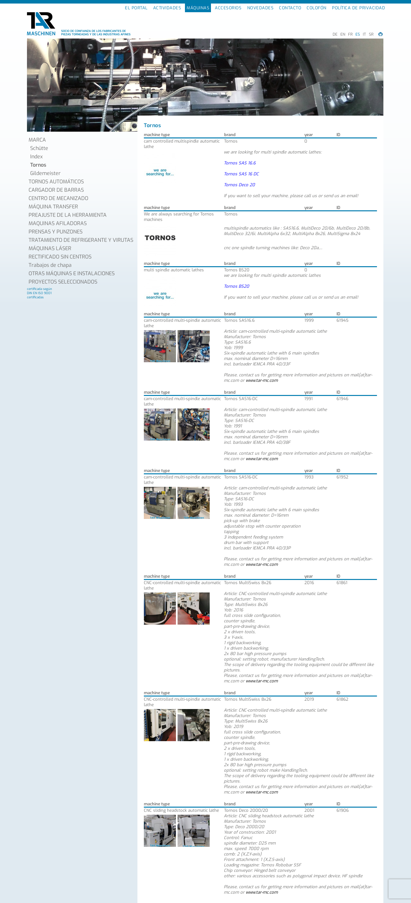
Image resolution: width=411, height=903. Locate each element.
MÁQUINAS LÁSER (50, 248)
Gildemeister (45, 173)
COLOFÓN (317, 8)
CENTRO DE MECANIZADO (58, 198)
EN (342, 34)
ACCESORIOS (228, 8)
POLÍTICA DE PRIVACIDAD (358, 8)
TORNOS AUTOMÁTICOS (56, 181)
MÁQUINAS (198, 8)
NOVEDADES (260, 8)
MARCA (37, 139)
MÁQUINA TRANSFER (53, 206)
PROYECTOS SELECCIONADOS (63, 281)
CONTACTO (290, 8)
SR (371, 34)
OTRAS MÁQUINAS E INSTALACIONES (72, 273)
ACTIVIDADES (167, 8)
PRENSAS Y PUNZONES (56, 231)
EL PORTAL (136, 8)
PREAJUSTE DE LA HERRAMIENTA (68, 215)
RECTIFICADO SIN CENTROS (60, 256)
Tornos (38, 165)
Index (36, 156)
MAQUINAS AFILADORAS (58, 223)
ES (357, 34)
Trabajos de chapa (50, 265)
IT (364, 34)
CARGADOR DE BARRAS (56, 190)
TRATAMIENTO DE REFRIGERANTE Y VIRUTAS (81, 240)
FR (350, 34)
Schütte (39, 148)
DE (335, 34)
